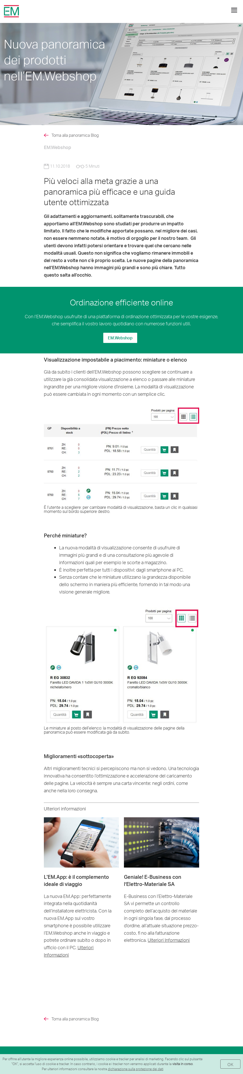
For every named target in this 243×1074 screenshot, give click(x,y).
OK (230, 1064)
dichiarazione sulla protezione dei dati (135, 1069)
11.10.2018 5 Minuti (71, 166)
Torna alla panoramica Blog (75, 135)
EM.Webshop (120, 337)
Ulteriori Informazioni (169, 940)
